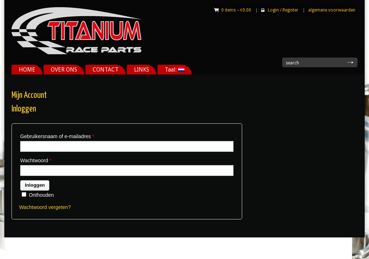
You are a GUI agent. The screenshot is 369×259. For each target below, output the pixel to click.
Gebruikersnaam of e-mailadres (57, 136)
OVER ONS (64, 69)
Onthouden (38, 195)
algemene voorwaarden (331, 10)
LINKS (141, 69)
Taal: (174, 69)
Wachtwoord (36, 160)
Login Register (283, 10)
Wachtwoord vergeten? (45, 207)
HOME (27, 69)
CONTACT (106, 69)
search (292, 62)
